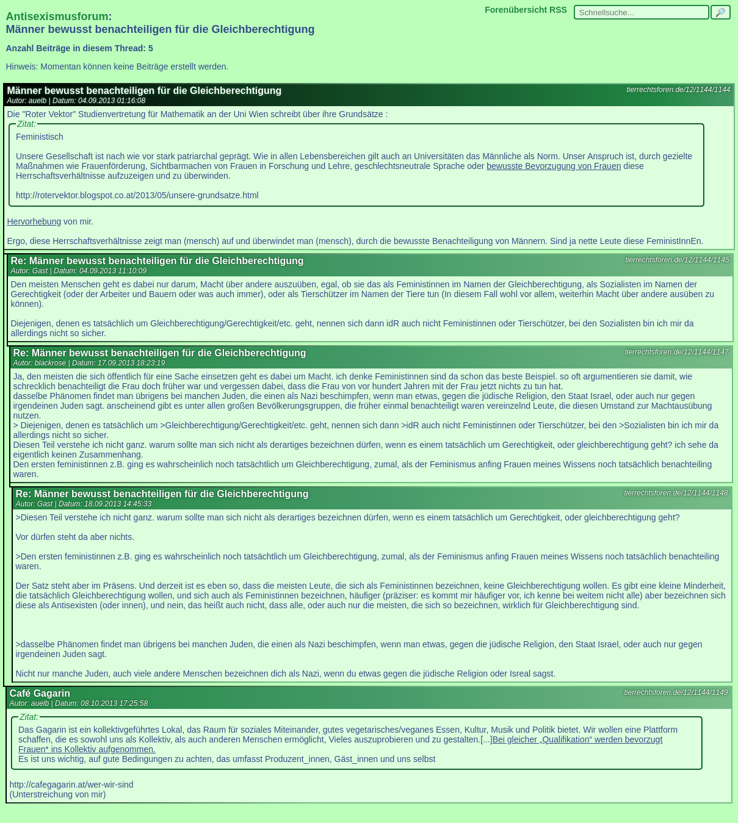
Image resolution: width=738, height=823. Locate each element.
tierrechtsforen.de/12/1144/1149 (676, 692)
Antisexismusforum (57, 16)
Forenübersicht (516, 10)
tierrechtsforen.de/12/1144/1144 (678, 89)
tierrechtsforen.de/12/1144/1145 (677, 260)
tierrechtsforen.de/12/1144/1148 (676, 493)
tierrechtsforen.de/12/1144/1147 (676, 352)
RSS (558, 10)
